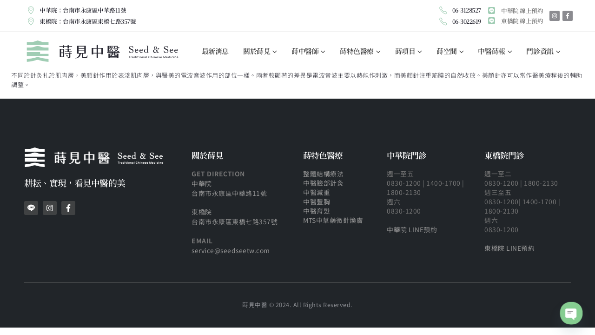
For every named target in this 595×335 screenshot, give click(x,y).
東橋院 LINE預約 (509, 248)
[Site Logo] (102, 51)
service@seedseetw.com (231, 250)
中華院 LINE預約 (412, 229)
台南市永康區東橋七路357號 (235, 221)
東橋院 (202, 211)
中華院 (202, 183)
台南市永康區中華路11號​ (229, 193)
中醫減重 (316, 192)
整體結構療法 (323, 173)
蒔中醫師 (304, 51)
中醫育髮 (316, 210)
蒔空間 (446, 51)
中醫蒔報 (491, 51)
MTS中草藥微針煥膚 (333, 220)
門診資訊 (539, 51)
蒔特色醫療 (357, 51)
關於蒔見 (256, 51)
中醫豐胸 (317, 201)
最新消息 (215, 51)
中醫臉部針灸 (323, 183)
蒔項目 (405, 51)
